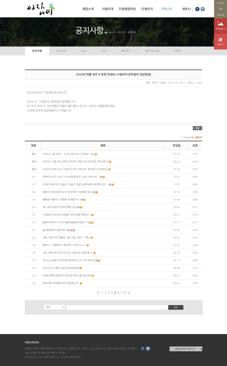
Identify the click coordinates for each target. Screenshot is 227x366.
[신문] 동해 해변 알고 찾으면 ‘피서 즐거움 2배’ (67, 275)
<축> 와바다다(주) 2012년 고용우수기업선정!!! (68, 253)
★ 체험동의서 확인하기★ (56, 230)
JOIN (220, 9)
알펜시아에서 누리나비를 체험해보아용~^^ (65, 222)
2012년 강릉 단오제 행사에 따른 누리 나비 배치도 (69, 260)
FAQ (103, 51)
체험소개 (88, 9)
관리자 (220, 44)
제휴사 (186, 9)
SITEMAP (220, 15)
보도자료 (61, 51)
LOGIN (220, 3)
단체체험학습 (127, 9)
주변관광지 (220, 29)
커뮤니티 (166, 9)
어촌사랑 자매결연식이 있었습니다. (61, 283)
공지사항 (131, 32)
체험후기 (126, 51)
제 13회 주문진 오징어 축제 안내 (60, 207)
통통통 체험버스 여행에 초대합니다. (61, 199)
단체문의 (147, 9)
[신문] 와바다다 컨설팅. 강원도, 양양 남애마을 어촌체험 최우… (75, 184)
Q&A (84, 51)
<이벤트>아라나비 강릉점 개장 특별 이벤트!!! (67, 215)
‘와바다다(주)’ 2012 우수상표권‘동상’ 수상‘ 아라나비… (71, 177)
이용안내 (107, 9)
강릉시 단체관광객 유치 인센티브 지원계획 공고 (67, 192)
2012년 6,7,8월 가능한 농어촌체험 (61, 268)
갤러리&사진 (152, 51)
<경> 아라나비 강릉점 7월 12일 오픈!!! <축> (66, 237)
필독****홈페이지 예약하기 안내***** (64, 245)
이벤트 (177, 51)
